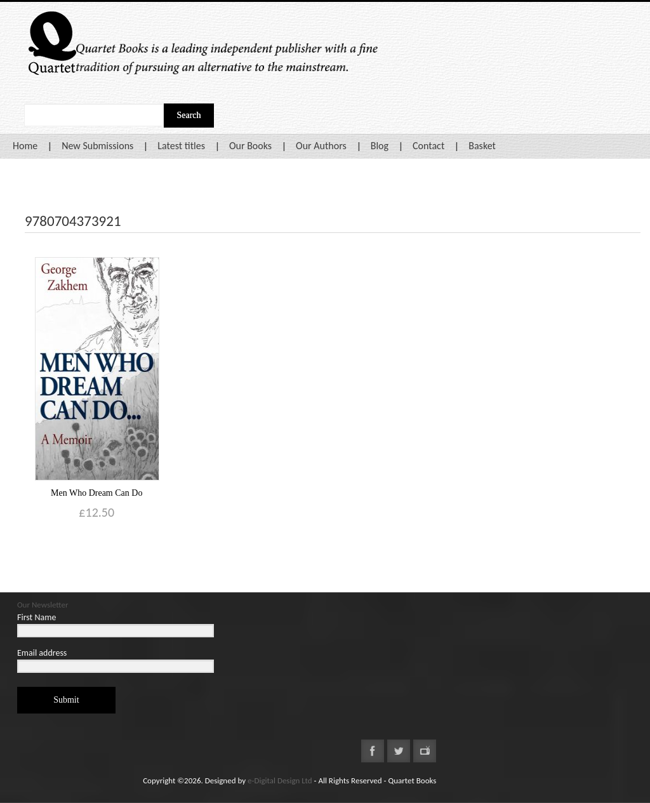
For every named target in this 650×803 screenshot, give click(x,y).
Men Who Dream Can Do (96, 493)
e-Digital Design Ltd (280, 780)
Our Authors (321, 146)
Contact (428, 146)
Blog (379, 146)
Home (25, 146)
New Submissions (97, 146)
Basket (482, 146)
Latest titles (181, 146)
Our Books (250, 146)
